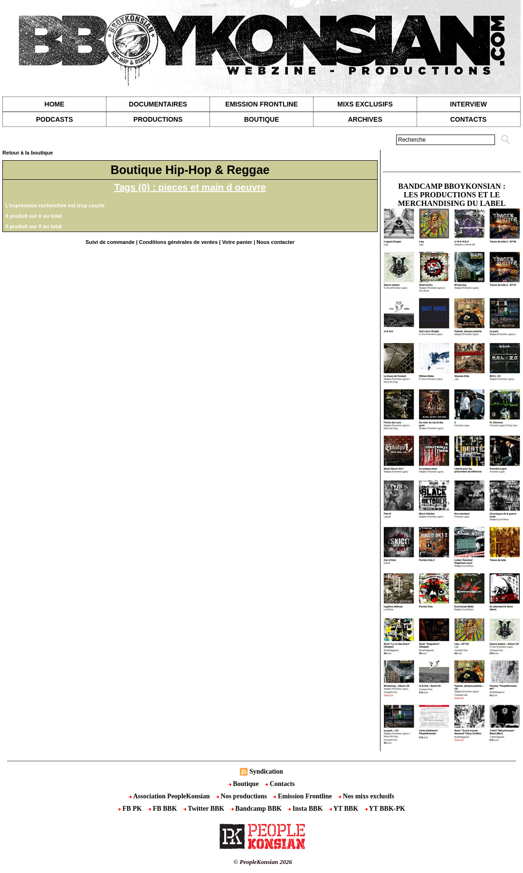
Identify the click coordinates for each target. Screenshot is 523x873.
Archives (365, 119)
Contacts (280, 783)
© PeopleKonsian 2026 (263, 861)
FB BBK (163, 808)
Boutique (261, 119)
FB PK (130, 808)
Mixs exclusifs (365, 104)
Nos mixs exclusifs (366, 796)
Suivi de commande (110, 242)
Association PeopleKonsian (170, 796)
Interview (468, 104)
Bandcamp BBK (257, 808)
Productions (157, 119)
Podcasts (54, 119)
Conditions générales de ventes (178, 242)
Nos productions (242, 796)
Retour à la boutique (27, 152)
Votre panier (237, 242)
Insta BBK (306, 808)
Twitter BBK (204, 808)
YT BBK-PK (385, 808)
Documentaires (158, 104)
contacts (468, 119)
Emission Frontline (261, 104)
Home (55, 104)
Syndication (266, 771)
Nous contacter (276, 242)
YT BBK (344, 808)
